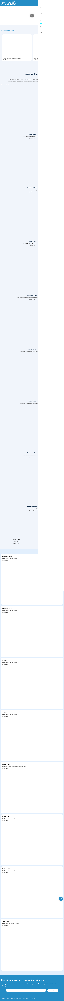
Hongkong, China (7, 556)
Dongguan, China (7, 608)
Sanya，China (16, 539)
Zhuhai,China (32, 349)
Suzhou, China (6, 868)
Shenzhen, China (32, 188)
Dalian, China (6, 764)
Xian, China (5, 921)
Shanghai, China (6, 660)
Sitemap (34, 998)
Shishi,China (32, 401)
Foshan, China (32, 134)
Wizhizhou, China (32, 295)
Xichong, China (32, 241)
